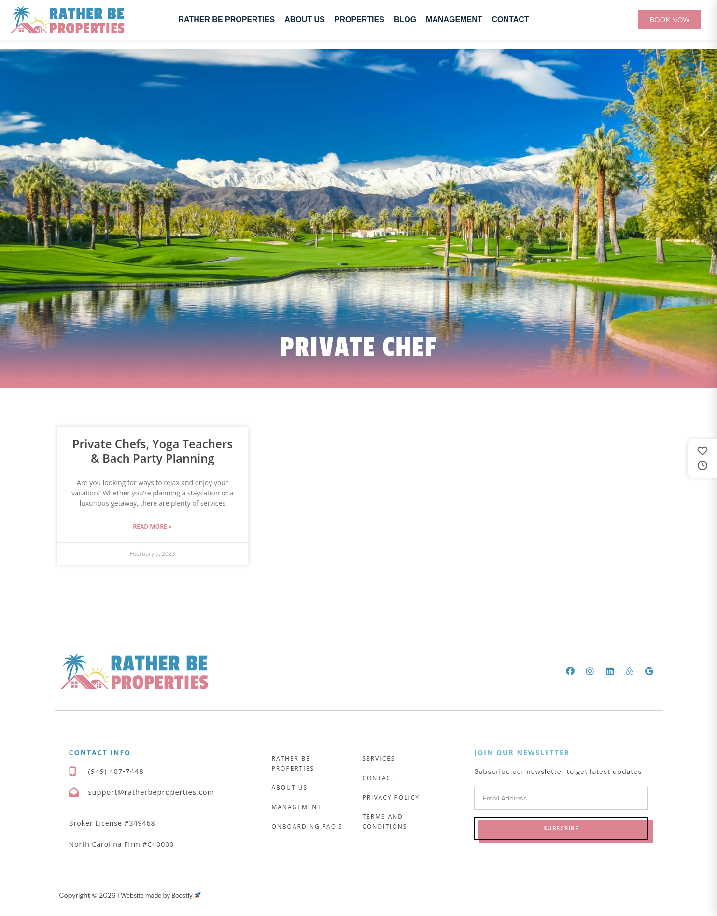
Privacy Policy (391, 797)
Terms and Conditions (384, 821)
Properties (359, 19)
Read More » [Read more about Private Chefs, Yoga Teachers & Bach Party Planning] (152, 527)
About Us (304, 19)
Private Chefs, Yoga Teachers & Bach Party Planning (152, 451)
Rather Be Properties (226, 19)
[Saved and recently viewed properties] (702, 458)
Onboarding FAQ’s (306, 826)
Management (454, 19)
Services (378, 759)
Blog (405, 19)
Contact (510, 19)
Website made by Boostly (165, 895)
